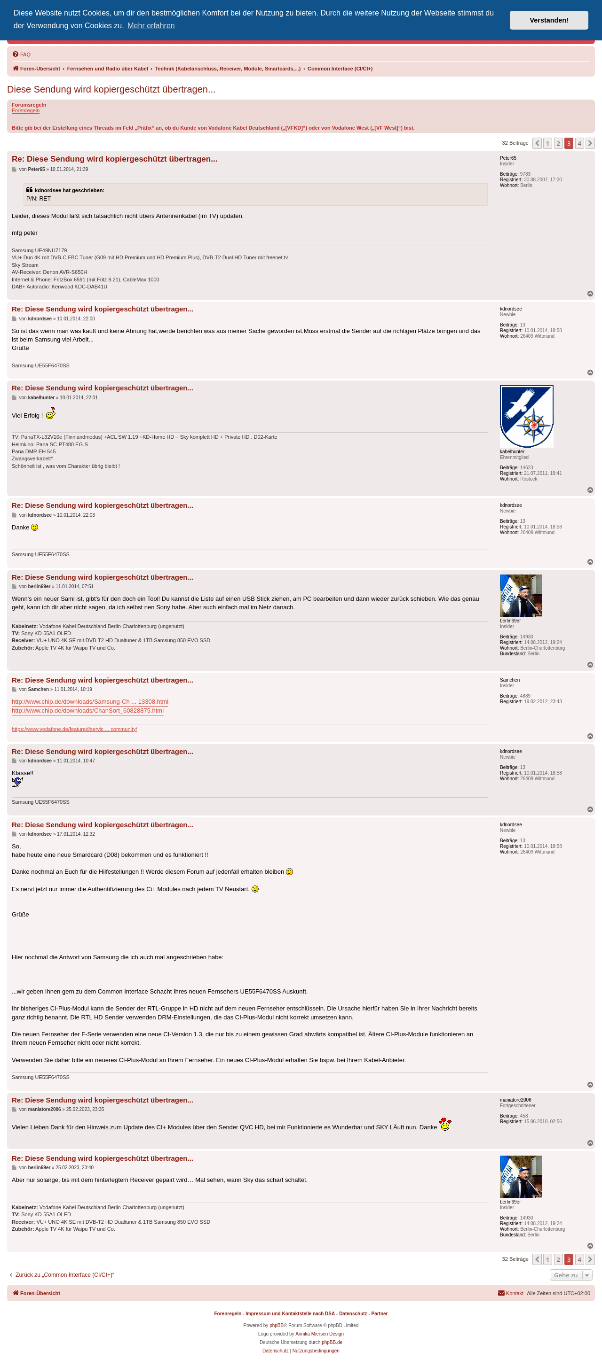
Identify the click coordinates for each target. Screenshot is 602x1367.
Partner (379, 1313)
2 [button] (558, 143)
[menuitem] (21, 54)
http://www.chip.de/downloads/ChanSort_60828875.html (88, 710)
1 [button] (547, 143)
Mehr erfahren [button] (151, 26)
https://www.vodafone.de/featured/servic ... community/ (74, 729)
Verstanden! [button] (549, 20)
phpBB (276, 1325)
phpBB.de (332, 1342)
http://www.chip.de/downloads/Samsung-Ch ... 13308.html (90, 701)
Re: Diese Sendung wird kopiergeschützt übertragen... (114, 159)
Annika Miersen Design (319, 1333)
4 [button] (579, 143)
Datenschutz (353, 1313)
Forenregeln (26, 110)
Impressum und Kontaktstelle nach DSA (290, 1313)
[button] (537, 143)
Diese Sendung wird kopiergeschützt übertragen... (111, 89)
